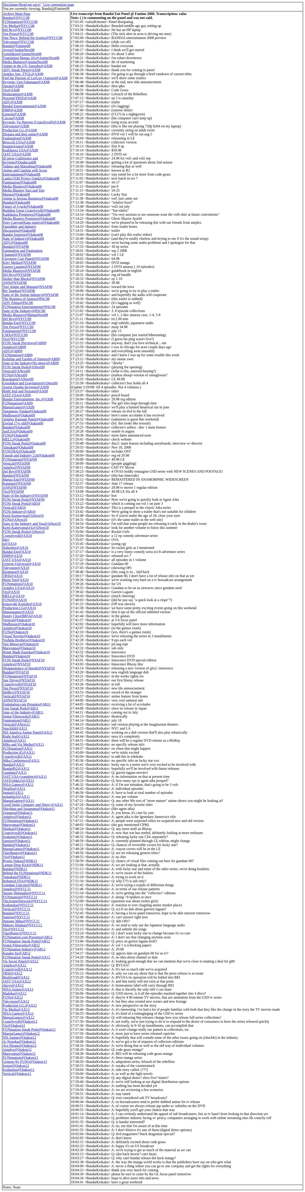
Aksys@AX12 (13, 985)
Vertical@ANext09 (16, 371)
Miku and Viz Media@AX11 (23, 744)
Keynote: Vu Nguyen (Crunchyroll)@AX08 (34, 122)
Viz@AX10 (11, 592)
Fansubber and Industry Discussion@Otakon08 (19, 228)
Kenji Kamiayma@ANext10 (23, 515)
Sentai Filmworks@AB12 (21, 945)
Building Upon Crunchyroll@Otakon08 (31, 210)
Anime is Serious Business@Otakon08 (30, 198)
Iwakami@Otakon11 (17, 837)
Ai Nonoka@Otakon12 (19, 1041)
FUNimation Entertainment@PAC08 (29, 307)
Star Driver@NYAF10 (19, 680)
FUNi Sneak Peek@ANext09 (24, 367)
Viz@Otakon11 (14, 857)
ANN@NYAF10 (15, 700)
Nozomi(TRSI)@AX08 (19, 98)
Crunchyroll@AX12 (17, 969)
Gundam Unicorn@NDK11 (22, 885)
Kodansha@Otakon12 (18, 1070)
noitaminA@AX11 (16, 797)
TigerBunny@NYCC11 (19, 933)
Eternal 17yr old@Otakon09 (23, 423)
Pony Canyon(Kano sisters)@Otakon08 (31, 222)
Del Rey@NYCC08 (17, 30)
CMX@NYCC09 (15, 335)
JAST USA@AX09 (17, 395)
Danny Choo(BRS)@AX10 (22, 616)
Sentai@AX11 (13, 793)
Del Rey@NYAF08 (17, 275)
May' (6, 540)
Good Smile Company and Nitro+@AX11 (33, 805)
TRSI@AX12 (13, 973)
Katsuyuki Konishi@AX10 (22, 604)
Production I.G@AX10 (19, 608)
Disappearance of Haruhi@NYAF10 (28, 668)
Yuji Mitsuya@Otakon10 (21, 644)
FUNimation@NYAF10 (20, 676)
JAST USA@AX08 (17, 154)
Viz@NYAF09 (13, 491)
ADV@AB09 (12, 351)
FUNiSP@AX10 (15, 600)
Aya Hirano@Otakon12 (19, 1045)
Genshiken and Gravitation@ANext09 (30, 383)
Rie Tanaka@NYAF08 (19, 291)
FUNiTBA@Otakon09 (19, 451)
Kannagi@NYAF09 (17, 483)
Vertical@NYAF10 (16, 696)
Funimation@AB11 (17, 720)
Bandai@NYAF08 (16, 246)
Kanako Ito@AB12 (17, 953)
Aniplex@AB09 (14, 347)
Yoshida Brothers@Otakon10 (24, 640)
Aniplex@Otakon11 (17, 817)
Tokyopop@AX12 (16, 1001)
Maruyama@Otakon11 (19, 825)
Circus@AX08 (13, 118)
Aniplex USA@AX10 (18, 588)
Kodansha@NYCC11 (18, 905)
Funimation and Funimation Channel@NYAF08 (23, 253)
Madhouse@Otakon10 (19, 624)
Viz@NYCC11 (13, 929)
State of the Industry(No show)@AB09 (31, 363)
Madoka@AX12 (14, 993)
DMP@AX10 (13, 556)
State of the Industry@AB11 (23, 712)
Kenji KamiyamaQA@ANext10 (26, 528)
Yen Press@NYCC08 (18, 34)
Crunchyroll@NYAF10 (19, 684)
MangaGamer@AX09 (18, 407)
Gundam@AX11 (15, 772)
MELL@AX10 (13, 596)
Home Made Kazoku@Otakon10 (26, 652)
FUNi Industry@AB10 (19, 511)
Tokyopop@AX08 (16, 126)
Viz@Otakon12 (14, 1025)
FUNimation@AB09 (18, 355)
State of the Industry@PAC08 (24, 311)
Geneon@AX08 (14, 114)
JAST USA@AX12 (17, 981)
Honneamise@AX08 (18, 94)
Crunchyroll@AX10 (17, 536)
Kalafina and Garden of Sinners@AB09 (31, 359)
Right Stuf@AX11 (16, 736)
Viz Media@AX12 (16, 1009)
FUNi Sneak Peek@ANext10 (24, 532)
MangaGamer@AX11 (18, 801)
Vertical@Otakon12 (17, 1074)
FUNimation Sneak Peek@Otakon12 (29, 1029)
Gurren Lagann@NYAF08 (22, 267)
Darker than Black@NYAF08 (24, 279)
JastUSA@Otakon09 (18, 431)
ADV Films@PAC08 (18, 303)
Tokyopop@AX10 (16, 568)
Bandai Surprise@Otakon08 (23, 234)
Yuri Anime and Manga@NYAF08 (27, 287)
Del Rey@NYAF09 (17, 471)
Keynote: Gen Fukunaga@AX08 (26, 82)
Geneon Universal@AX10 (22, 564)
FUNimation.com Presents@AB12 (27, 937)
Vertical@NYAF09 (16, 463)
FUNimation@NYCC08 (20, 22)
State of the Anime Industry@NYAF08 (30, 295)
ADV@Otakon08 (15, 242)
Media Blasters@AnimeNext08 (25, 62)
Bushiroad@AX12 (16, 977)
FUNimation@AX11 (18, 748)
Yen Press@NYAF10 (18, 688)
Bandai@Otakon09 (16, 427)
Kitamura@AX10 (15, 572)
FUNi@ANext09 (15, 375)
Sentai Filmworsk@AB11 (21, 716)
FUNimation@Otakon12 (20, 1058)
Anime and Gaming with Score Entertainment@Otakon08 (25, 172)
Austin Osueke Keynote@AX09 (26, 387)
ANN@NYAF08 (15, 283)
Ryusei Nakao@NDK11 (20, 861)
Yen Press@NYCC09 (18, 327)
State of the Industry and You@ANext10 (32, 524)
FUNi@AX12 (13, 997)
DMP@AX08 (13, 110)
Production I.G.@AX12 (20, 1005)
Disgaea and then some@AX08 (25, 134)
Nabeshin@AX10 (15, 548)
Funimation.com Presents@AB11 (27, 704)
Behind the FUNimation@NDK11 (27, 873)
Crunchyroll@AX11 (17, 756)
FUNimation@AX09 (18, 403)
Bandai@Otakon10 (16, 656)
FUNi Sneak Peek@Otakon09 (24, 443)
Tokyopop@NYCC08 (18, 42)
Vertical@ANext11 (16, 724)
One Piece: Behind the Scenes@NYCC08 (32, 38)
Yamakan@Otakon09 (18, 447)
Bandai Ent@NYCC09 (19, 323)
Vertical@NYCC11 (16, 909)
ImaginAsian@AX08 (18, 146)
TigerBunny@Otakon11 (20, 853)
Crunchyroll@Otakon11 (20, 833)
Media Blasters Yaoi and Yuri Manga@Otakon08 (23, 192)
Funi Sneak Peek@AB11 (20, 708)
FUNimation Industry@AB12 (24, 949)
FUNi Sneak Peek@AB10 (21, 503)
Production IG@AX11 (19, 752)
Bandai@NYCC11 (16, 913)
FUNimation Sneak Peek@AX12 (26, 957)
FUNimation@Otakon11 (20, 821)
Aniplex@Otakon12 (17, 1049)
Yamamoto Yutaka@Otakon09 (24, 411)
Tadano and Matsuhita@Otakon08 (27, 166)
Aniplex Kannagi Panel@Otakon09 (28, 419)
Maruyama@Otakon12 (19, 1053)
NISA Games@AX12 (18, 1013)
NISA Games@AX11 (18, 784)
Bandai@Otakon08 (16, 202)
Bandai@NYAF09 (16, 475)
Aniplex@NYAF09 (16, 467)
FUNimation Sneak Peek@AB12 (26, 941)
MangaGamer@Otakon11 (21, 849)
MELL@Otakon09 (16, 439)
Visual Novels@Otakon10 (21, 636)
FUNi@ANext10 (15, 520)
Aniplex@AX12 (14, 965)
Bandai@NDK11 (15, 869)
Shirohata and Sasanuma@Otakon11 (29, 809)
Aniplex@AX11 (14, 740)
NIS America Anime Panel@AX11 (27, 732)
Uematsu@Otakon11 (18, 813)
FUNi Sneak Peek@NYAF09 (23, 499)
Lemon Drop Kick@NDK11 (23, 865)
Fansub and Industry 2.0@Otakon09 (29, 455)
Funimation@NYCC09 (19, 331)
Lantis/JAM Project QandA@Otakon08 (31, 178)
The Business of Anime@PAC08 (26, 299)
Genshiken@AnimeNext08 (22, 54)
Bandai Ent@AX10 (17, 552)
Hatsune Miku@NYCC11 (21, 921)
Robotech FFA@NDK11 (20, 881)
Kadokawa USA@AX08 (20, 150)
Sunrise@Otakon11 (17, 841)
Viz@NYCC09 (13, 339)
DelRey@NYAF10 (16, 692)
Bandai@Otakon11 (16, 845)
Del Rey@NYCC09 (17, 319)
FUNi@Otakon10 (15, 632)
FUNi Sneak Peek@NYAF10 (23, 660)
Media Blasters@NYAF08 (21, 271)
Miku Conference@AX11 (21, 760)
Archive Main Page (16, 14)
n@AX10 (10, 544)
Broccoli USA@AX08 (19, 142)
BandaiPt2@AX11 (16, 768)
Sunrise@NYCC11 (16, 917)
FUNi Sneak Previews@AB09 (24, 343)
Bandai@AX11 (14, 764)
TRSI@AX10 (13, 576)
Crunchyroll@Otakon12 (20, 1021)
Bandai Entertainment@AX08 (24, 106)
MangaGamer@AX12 (18, 1017)
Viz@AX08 (11, 90)
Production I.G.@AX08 (20, 130)
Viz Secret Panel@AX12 (20, 961)
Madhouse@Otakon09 (19, 415)
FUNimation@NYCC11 (20, 897)
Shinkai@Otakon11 (17, 829)
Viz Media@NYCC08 (18, 26)
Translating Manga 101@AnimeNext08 (31, 58)
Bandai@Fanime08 (16, 46)
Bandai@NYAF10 (16, 672)
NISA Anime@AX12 (18, 989)
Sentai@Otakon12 (16, 1066)
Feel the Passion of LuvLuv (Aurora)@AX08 (35, 78)
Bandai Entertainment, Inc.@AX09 (28, 399)
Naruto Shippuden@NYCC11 (24, 893)
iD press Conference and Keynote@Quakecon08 (20, 160)
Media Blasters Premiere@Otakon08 (29, 218)
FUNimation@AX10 (18, 584)
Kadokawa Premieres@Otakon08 (26, 214)
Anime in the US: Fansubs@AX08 (27, 66)
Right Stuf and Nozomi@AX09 (25, 391)
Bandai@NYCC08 (16, 18)
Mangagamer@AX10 (18, 612)
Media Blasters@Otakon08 (22, 186)
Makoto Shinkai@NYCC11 (22, 925)
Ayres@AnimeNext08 (18, 50)
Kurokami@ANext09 (18, 379)
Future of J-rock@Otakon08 (23, 206)
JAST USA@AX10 (17, 560)
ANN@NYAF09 (15, 487)
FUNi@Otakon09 (15, 435)
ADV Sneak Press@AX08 (21, 70)
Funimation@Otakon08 (20, 182)
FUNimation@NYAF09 (20, 459)
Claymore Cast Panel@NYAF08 (26, 259)
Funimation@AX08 (17, 138)
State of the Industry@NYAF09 (25, 495)
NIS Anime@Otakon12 (19, 1037)
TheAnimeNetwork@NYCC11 (25, 901)
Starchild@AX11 (15, 728)
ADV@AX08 (13, 102)
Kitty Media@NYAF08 (19, 263)
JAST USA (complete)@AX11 (25, 776)
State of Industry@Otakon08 (23, 238)
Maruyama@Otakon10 (19, 648)
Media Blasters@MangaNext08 (25, 315)
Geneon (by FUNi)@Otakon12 (25, 1062)
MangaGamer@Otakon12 (21, 1033)
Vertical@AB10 (14, 507)
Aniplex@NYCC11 (17, 889)
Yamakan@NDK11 (17, 877)
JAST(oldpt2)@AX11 (18, 780)
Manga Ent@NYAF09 (19, 479)
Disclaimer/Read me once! (22, 4)
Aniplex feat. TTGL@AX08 (23, 74)
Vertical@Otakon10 (17, 620)
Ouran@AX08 (13, 86)
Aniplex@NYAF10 (16, 664)
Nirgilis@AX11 (14, 789)
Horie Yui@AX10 (16, 580)
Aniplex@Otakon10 (17, 628)
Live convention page (58, 4)
